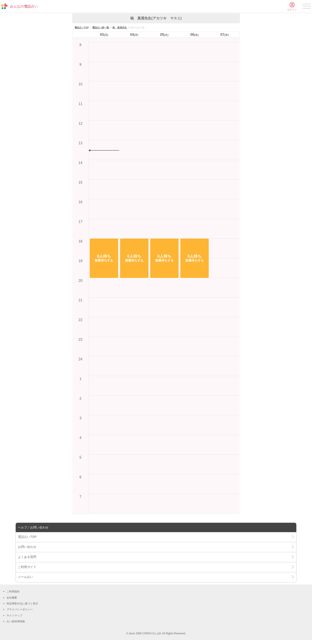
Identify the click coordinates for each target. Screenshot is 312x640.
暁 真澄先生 (119, 27)
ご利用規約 (13, 591)
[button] (104, 258)
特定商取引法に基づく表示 (22, 603)
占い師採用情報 (16, 621)
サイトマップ (14, 615)
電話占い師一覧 (100, 27)
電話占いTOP (81, 27)
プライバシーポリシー (20, 609)
